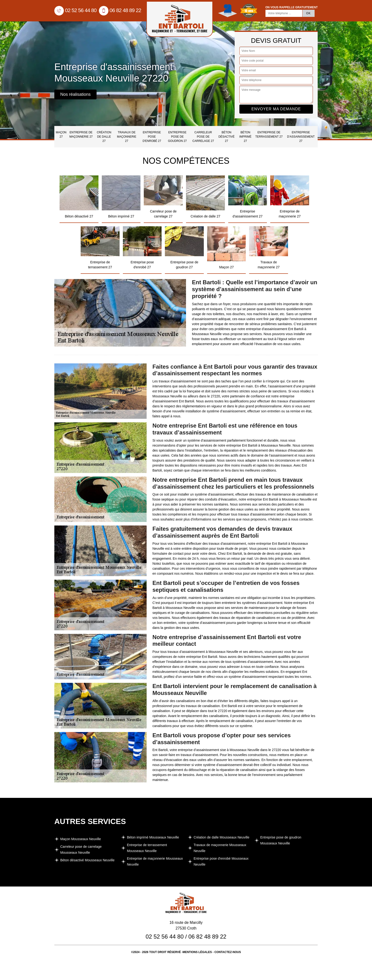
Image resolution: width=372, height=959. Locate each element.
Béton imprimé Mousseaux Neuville (153, 837)
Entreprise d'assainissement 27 (301, 137)
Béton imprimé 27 (245, 137)
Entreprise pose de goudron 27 (177, 137)
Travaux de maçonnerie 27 (126, 137)
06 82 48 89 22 (120, 10)
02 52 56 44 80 (75, 10)
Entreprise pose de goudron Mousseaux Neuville (280, 840)
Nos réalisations (75, 94)
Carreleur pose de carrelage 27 (203, 137)
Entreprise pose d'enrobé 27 (152, 137)
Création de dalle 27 (104, 137)
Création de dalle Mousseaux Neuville (221, 837)
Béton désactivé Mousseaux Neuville (87, 860)
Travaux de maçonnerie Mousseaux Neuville (220, 848)
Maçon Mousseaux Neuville (80, 839)
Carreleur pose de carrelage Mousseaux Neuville (81, 849)
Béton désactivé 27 (227, 137)
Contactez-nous (227, 952)
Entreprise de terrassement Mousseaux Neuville (147, 848)
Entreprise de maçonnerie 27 (81, 134)
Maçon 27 (61, 134)
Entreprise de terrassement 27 (269, 134)
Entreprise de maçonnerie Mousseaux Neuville (155, 861)
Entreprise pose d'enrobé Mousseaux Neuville (221, 861)
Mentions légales (197, 952)
